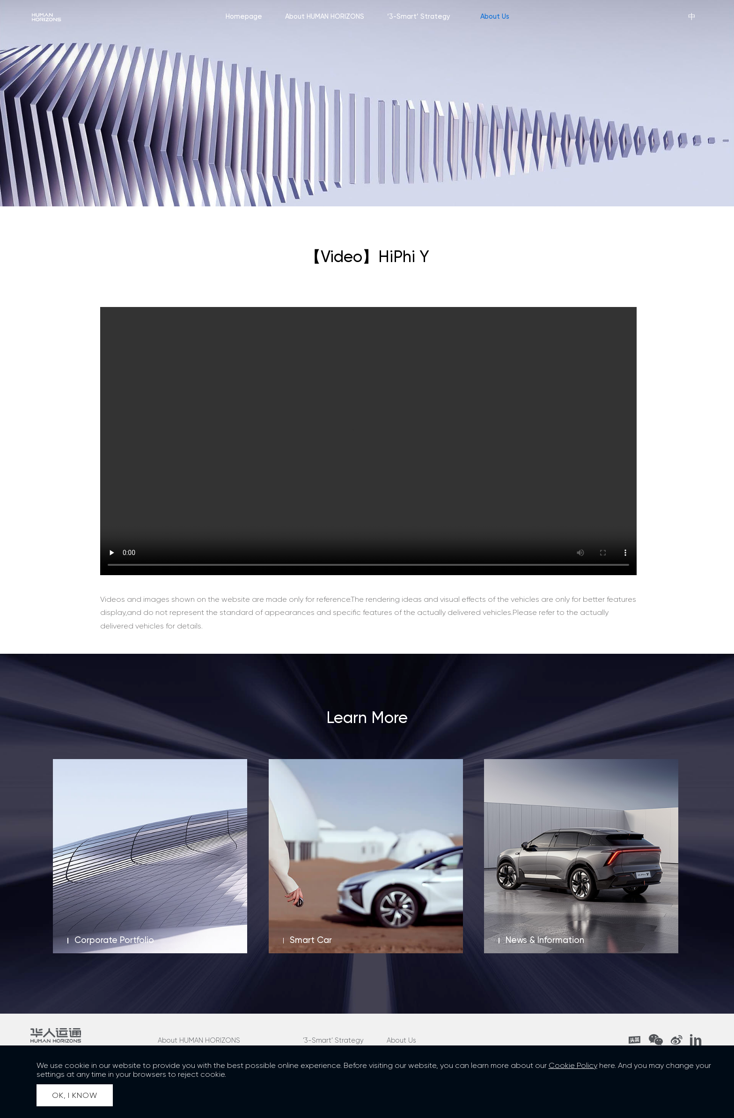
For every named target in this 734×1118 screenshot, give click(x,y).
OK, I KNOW (74, 1095)
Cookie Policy (573, 1065)
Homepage (244, 16)
